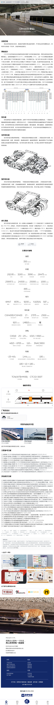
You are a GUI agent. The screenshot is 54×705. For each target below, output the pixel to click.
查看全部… (23, 446)
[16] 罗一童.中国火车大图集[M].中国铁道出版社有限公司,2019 (18, 509)
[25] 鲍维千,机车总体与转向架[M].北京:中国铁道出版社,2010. (18, 526)
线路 (17, 702)
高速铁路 (29, 664)
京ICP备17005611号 (27, 684)
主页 (3, 2)
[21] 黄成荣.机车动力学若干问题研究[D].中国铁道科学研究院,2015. (20, 518)
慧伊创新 (22, 691)
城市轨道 (29, 668)
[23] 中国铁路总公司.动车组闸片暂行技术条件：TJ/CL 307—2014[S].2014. (22, 522)
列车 (8, 660)
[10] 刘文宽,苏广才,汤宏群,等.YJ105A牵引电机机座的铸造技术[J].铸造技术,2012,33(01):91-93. (27, 472)
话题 (47, 702)
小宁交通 (29, 675)
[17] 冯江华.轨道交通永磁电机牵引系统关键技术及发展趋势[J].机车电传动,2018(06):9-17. (26, 511)
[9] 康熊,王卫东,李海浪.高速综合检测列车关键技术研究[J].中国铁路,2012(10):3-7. (24, 470)
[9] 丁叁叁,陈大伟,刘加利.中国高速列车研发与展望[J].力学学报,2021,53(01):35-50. (24, 495)
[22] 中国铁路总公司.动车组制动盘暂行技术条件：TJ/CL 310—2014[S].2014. (22, 520)
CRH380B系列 (16, 2)
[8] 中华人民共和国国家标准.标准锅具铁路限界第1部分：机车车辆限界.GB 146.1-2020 (25, 494)
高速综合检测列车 (11, 668)
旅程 (36, 702)
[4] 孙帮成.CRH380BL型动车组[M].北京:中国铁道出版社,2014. (18, 460)
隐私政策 (30, 682)
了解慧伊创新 (30, 677)
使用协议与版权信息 (21, 682)
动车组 (6, 702)
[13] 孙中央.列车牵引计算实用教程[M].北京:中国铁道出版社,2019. (19, 503)
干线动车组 (9, 663)
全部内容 (29, 673)
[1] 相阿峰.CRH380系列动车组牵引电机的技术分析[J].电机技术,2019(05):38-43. (24, 454)
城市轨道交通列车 (11, 666)
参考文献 (35, 682)
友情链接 (40, 682)
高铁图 (29, 663)
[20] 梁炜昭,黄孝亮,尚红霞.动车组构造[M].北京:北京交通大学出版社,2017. (22, 516)
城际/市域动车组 (11, 664)
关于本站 (16, 548)
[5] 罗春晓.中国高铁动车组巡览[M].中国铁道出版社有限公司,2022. (20, 488)
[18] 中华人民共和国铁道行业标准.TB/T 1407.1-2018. (16, 513)
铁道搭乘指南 (10, 673)
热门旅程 (9, 675)
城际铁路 (29, 666)
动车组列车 (8, 2)
